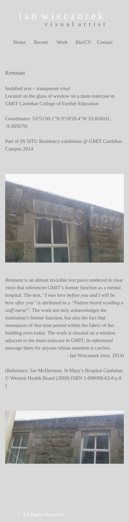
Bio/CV (84, 42)
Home (19, 42)
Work (61, 42)
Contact (105, 42)
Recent (41, 42)
